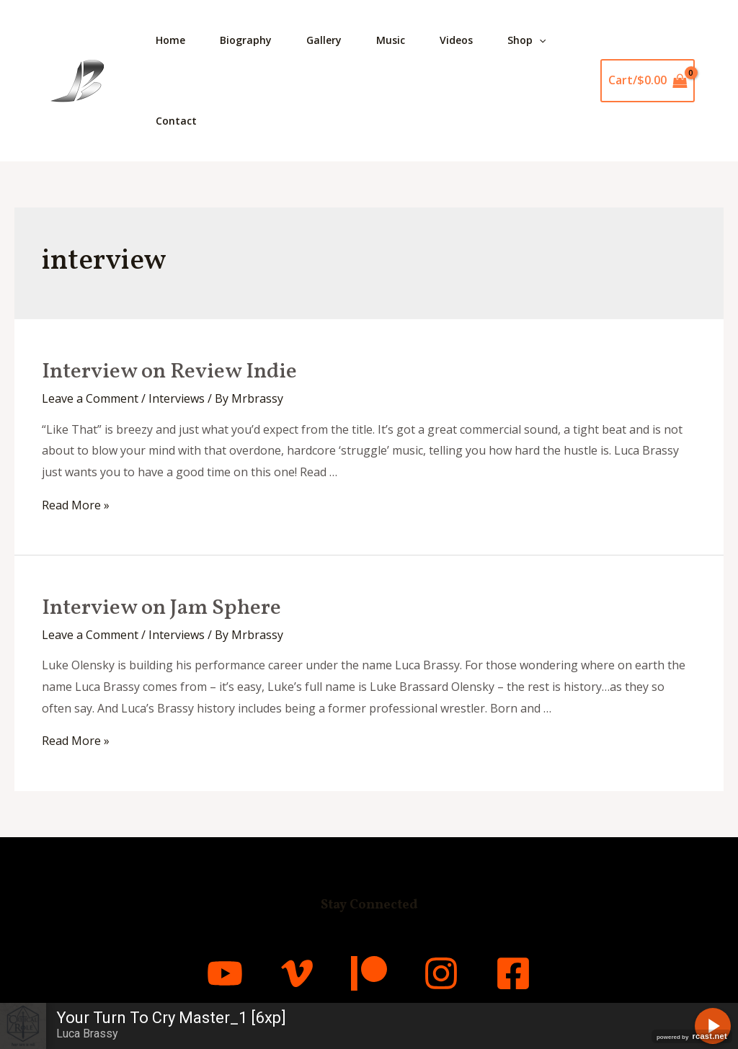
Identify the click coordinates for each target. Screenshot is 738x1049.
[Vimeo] (297, 973)
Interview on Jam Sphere (161, 608)
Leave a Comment (90, 398)
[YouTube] (225, 973)
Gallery (324, 40)
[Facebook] (513, 973)
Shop (526, 40)
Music (390, 40)
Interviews (176, 398)
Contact (176, 121)
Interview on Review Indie (169, 372)
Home (170, 40)
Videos (456, 40)
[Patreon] (369, 973)
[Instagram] (441, 973)
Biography (246, 40)
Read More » (76, 505)
